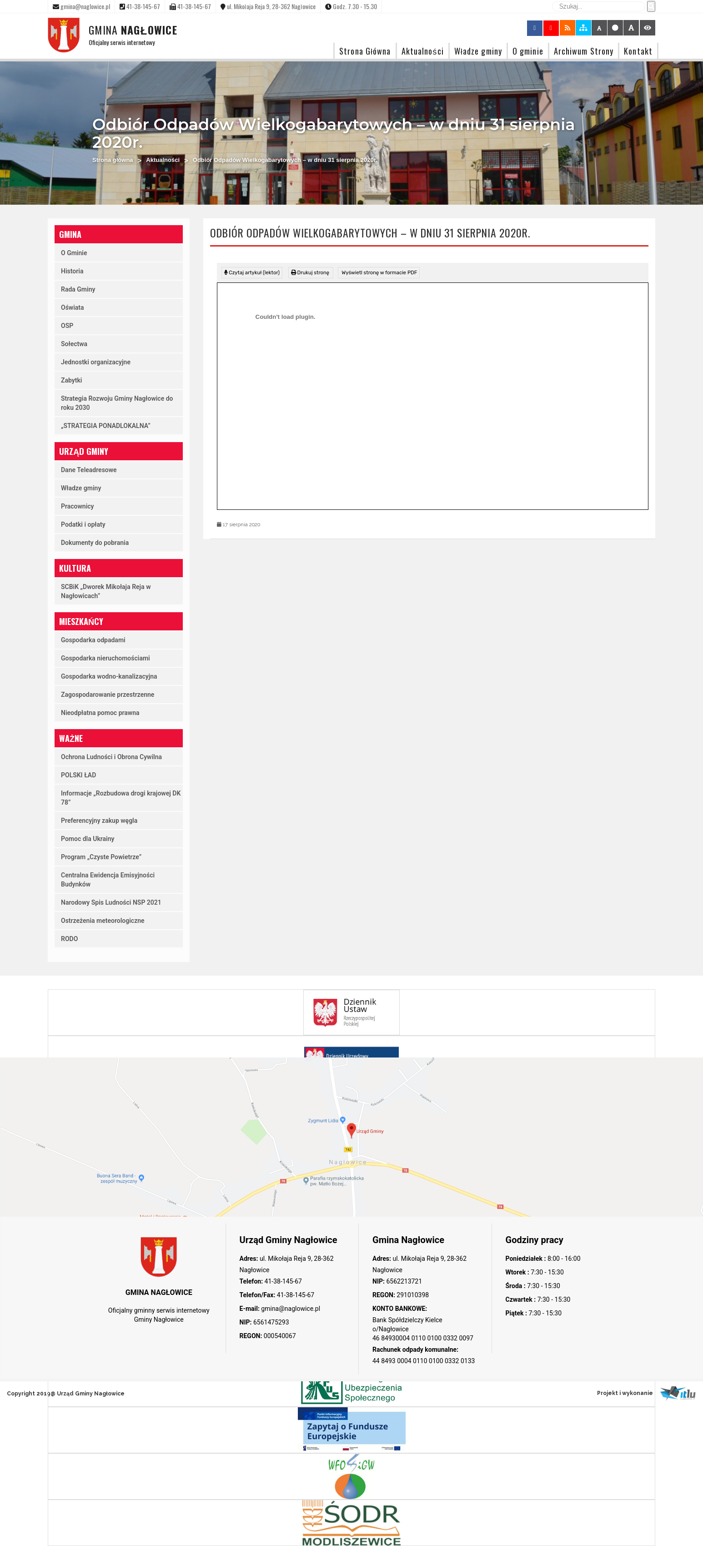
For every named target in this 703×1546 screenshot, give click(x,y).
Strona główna (112, 159)
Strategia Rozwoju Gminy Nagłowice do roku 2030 (117, 403)
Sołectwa (74, 343)
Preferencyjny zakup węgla (99, 820)
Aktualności (423, 51)
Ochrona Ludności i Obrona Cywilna (111, 756)
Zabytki (71, 380)
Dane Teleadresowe (89, 469)
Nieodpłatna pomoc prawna (100, 712)
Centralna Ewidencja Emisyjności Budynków (108, 879)
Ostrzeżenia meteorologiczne (103, 920)
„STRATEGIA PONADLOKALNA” (106, 425)
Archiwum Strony (584, 51)
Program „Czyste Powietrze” (101, 857)
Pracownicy (77, 506)
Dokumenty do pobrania (95, 542)
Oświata (72, 307)
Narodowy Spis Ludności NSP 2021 (111, 902)
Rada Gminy (78, 289)
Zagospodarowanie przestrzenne (107, 694)
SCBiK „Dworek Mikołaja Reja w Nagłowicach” (106, 591)
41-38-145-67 (282, 1281)
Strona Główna (365, 51)
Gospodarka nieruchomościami (105, 658)
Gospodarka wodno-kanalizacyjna (109, 676)
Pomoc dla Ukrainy (88, 838)
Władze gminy (478, 51)
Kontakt (638, 51)
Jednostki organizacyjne (96, 362)
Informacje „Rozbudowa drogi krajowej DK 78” (121, 798)
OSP (67, 325)
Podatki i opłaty (83, 524)
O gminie (527, 51)
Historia (72, 271)
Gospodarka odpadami (93, 640)
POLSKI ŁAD (78, 775)
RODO (69, 938)
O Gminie (74, 253)
